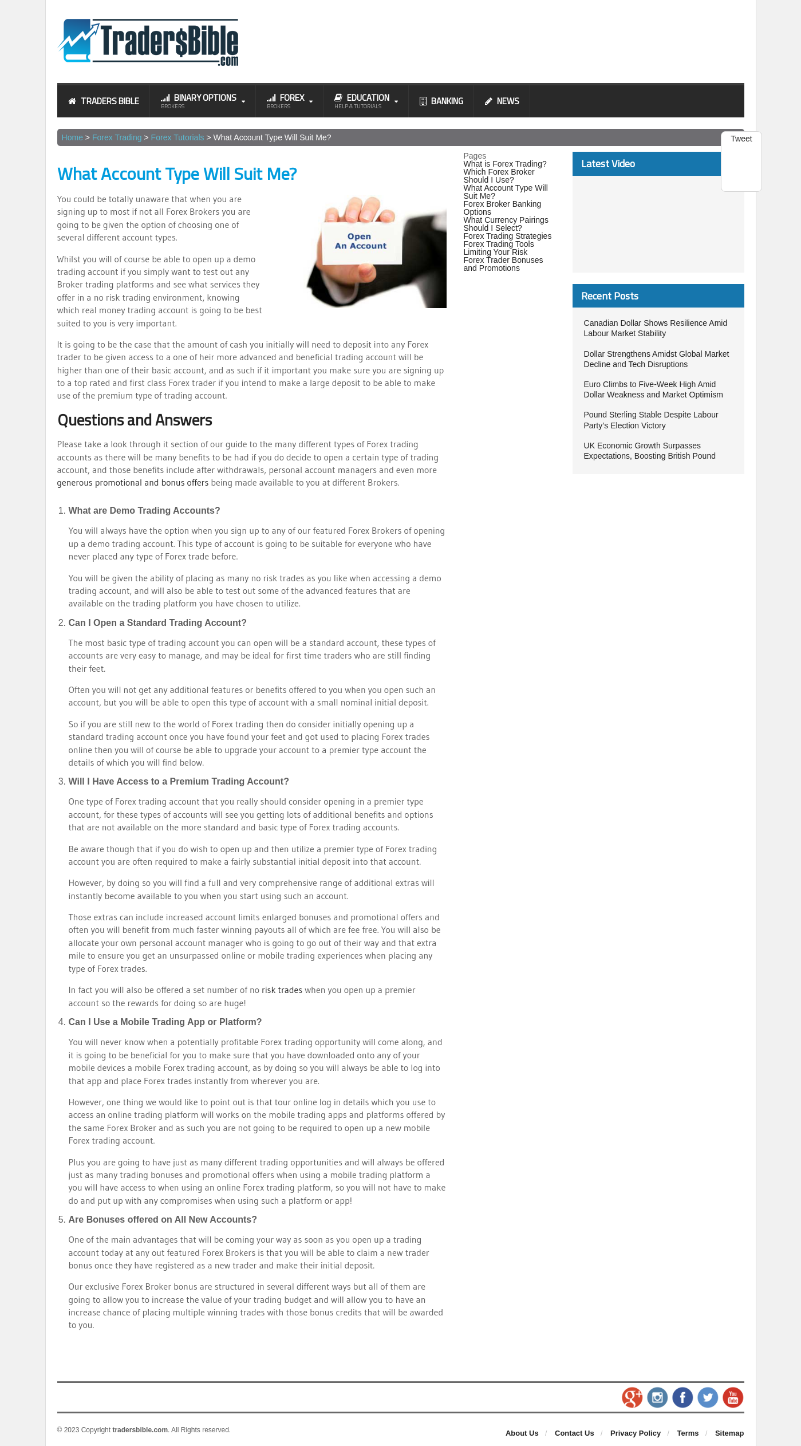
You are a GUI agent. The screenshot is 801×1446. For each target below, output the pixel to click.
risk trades (282, 989)
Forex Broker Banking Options (502, 207)
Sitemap (729, 1432)
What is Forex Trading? (505, 163)
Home (72, 137)
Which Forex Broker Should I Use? (499, 175)
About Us (522, 1432)
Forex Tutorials (177, 137)
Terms (688, 1432)
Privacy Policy (635, 1432)
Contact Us (574, 1432)
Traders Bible (103, 101)
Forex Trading (116, 137)
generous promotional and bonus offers (134, 482)
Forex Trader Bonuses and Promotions (503, 264)
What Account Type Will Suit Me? (506, 191)
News (502, 101)
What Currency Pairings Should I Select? (506, 224)
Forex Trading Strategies (507, 236)
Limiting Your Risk (495, 252)
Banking (441, 101)
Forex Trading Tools (499, 244)
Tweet (741, 138)
